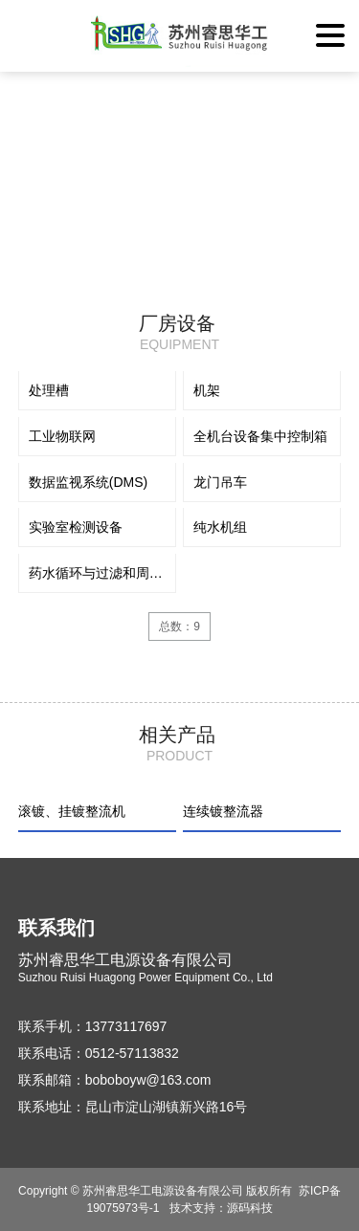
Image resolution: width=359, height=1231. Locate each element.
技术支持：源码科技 (221, 1208)
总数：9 (179, 626)
